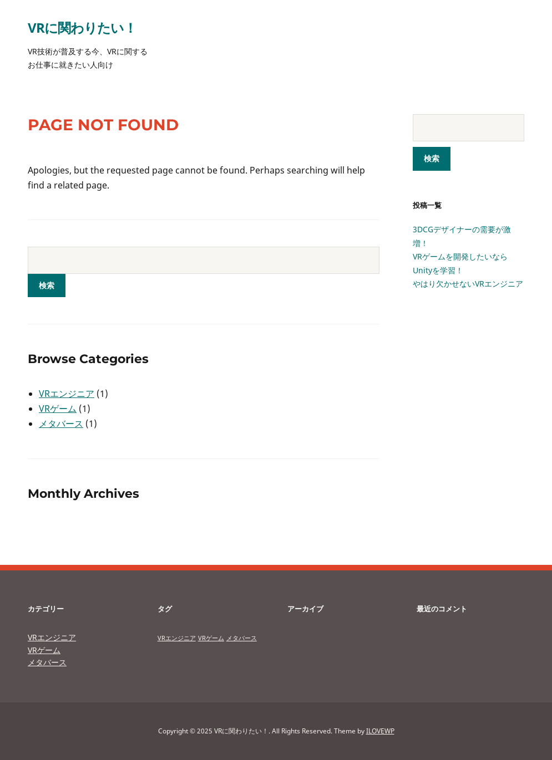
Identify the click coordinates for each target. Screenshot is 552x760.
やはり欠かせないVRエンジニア (468, 283)
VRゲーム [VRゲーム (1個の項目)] (211, 638)
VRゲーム (58, 408)
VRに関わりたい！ (82, 27)
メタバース (61, 423)
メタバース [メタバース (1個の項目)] (241, 638)
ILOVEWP (380, 731)
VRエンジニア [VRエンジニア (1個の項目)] (177, 638)
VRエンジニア (66, 393)
